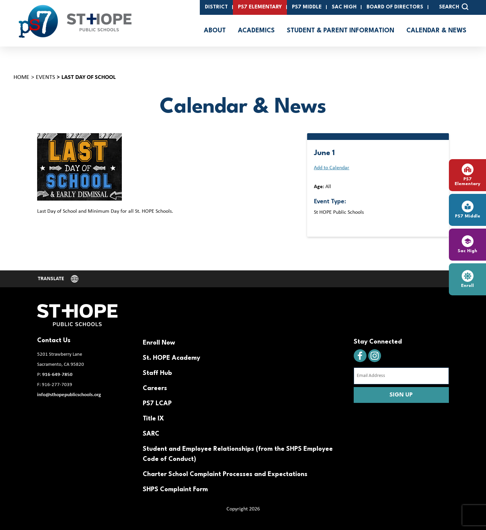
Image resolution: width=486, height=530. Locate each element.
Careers (155, 388)
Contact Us (54, 340)
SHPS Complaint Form (175, 490)
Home (21, 77)
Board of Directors (395, 7)
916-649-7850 (57, 374)
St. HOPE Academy (171, 358)
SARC (151, 434)
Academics (256, 31)
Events (45, 77)
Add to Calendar (331, 168)
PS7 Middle (307, 7)
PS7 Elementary (260, 7)
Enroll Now (159, 343)
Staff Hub (157, 373)
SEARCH (453, 6)
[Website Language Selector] (58, 279)
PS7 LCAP (157, 404)
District (216, 7)
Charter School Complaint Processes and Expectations (225, 474)
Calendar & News (436, 31)
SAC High (344, 7)
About (215, 31)
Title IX (153, 419)
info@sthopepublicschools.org (69, 395)
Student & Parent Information (340, 31)
